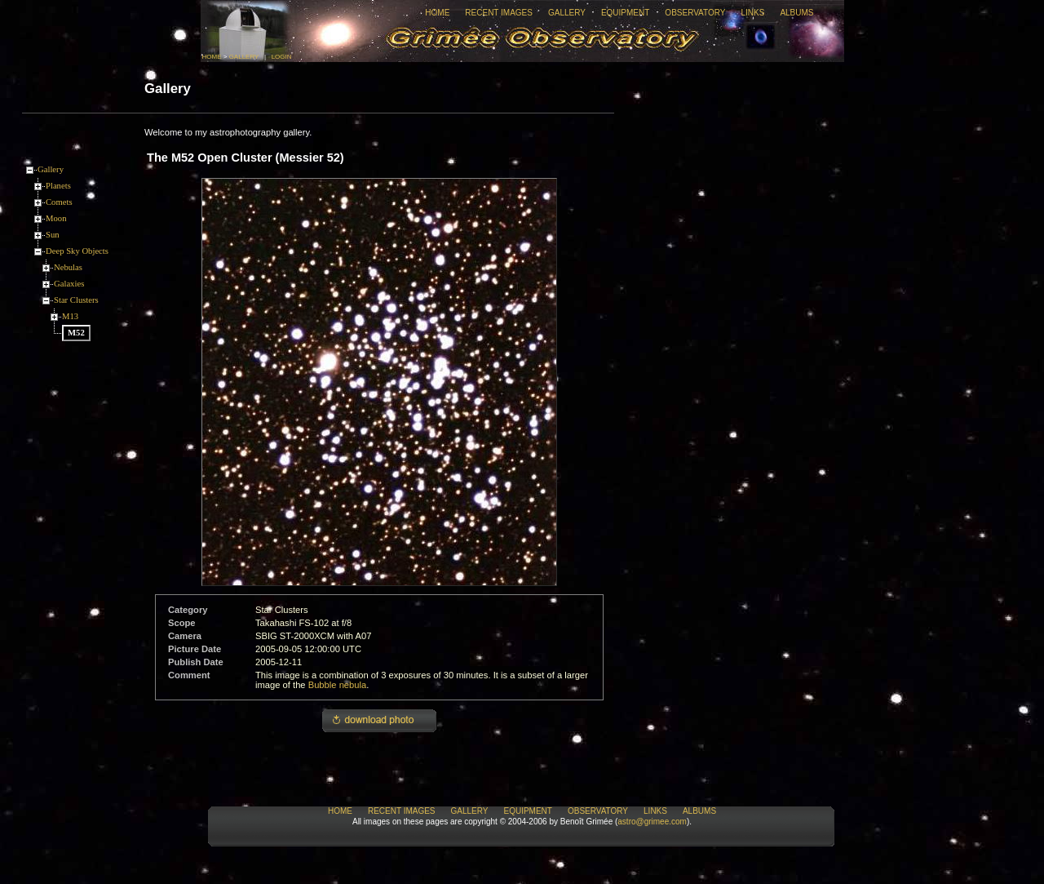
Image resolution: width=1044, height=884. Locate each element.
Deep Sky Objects (77, 251)
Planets (58, 185)
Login (282, 56)
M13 (70, 316)
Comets (59, 202)
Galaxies (69, 283)
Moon (56, 218)
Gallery (567, 12)
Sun (53, 234)
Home (437, 12)
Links (752, 12)
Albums (796, 12)
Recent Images (499, 12)
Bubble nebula (337, 685)
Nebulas (68, 267)
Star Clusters (76, 299)
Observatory (695, 12)
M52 (76, 332)
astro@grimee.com (652, 821)
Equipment (625, 12)
